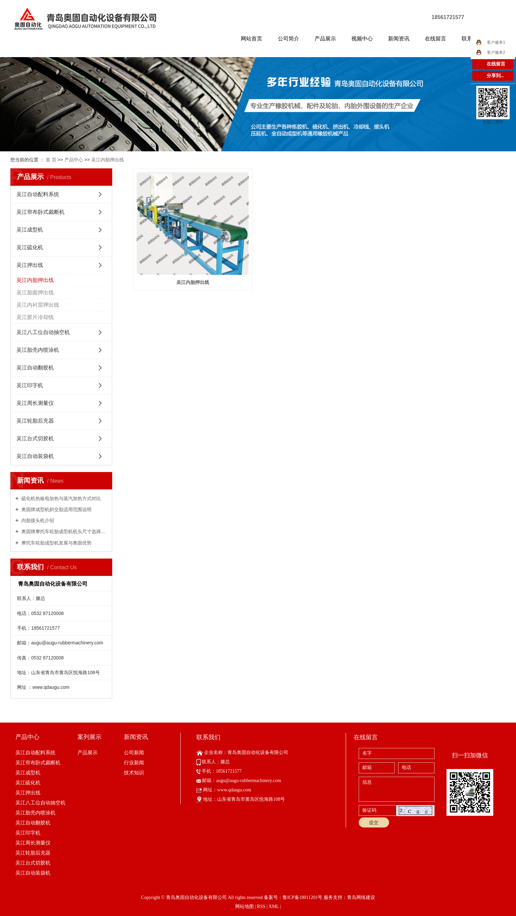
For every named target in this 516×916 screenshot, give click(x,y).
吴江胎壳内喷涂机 (37, 350)
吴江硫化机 (29, 247)
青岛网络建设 (361, 897)
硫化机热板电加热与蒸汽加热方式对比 (60, 498)
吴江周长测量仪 (35, 403)
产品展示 (325, 38)
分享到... (495, 75)
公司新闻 (134, 752)
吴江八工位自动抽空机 (43, 332)
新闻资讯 (398, 38)
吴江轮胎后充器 (35, 421)
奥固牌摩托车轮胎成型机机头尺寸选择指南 (63, 531)
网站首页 (251, 38)
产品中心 (73, 159)
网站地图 (244, 906)
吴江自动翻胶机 (35, 367)
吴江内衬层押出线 (37, 305)
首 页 (51, 159)
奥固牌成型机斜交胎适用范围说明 (56, 509)
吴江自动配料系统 (37, 194)
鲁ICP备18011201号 (302, 897)
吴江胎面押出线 (35, 292)
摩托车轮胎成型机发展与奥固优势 (56, 543)
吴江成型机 (29, 230)
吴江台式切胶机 (35, 438)
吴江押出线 (29, 265)
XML (274, 906)
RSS (261, 906)
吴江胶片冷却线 (35, 317)
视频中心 (362, 38)
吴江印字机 (29, 385)
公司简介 (288, 38)
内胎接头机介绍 (37, 520)
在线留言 (435, 38)
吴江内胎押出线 (107, 159)
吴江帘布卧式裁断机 (40, 212)
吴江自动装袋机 (35, 456)
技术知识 (134, 772)
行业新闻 (134, 762)
